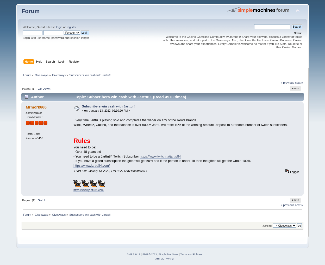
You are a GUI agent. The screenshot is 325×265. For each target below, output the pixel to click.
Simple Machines (168, 254)
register (71, 27)
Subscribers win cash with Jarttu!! (108, 106)
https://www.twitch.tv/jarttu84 (160, 156)
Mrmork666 (36, 107)
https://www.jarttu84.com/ (91, 165)
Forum (30, 11)
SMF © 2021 (149, 254)
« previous (287, 82)
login (59, 27)
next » (299, 82)
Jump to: (267, 225)
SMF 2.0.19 (133, 254)
